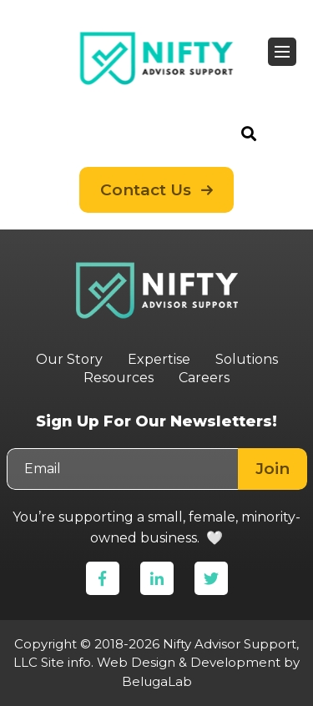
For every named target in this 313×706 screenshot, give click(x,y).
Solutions (246, 359)
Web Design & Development (188, 662)
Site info (66, 662)
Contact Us (145, 189)
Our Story (69, 359)
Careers (204, 378)
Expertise (159, 359)
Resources (118, 378)
